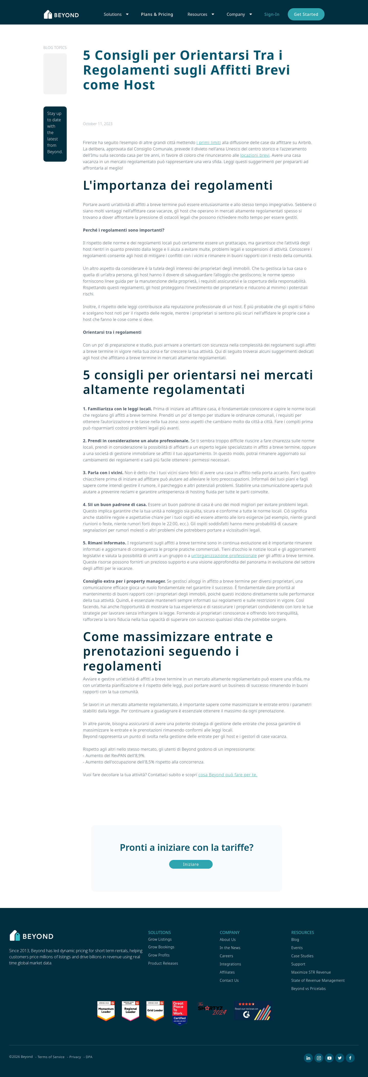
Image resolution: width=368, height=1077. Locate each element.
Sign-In (272, 14)
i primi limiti (209, 142)
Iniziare (191, 864)
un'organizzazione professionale (224, 555)
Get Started (306, 14)
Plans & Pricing (157, 14)
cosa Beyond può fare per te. (227, 774)
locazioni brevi (255, 155)
